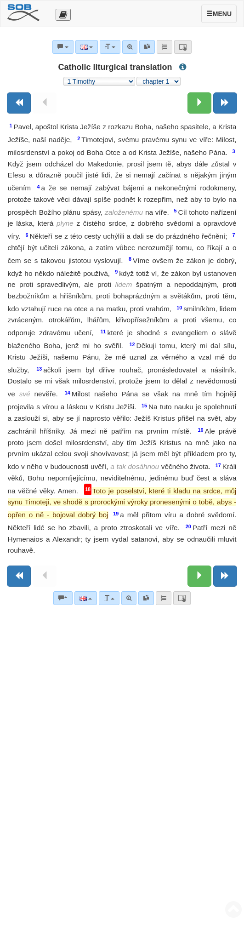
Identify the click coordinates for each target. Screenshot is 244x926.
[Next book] (225, 103)
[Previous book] (19, 103)
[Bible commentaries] (63, 598)
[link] (146, 598)
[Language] (85, 598)
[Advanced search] (128, 598)
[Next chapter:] (199, 103)
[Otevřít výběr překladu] (63, 15)
